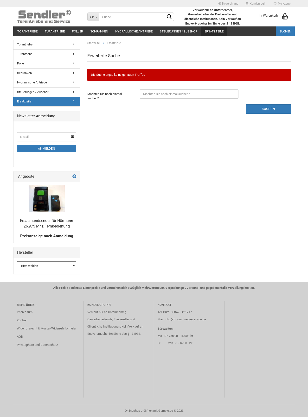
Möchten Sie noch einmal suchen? (104, 96)
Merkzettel (282, 3)
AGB (20, 336)
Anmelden (46, 148)
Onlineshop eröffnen (139, 410)
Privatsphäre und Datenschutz (37, 345)
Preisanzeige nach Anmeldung (46, 236)
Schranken (99, 31)
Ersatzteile (214, 31)
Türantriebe (55, 31)
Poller (77, 31)
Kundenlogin (256, 3)
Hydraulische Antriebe (134, 31)
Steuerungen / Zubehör (178, 31)
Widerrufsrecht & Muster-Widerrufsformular (46, 328)
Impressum (24, 312)
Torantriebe (27, 31)
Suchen (285, 31)
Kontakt (22, 320)
